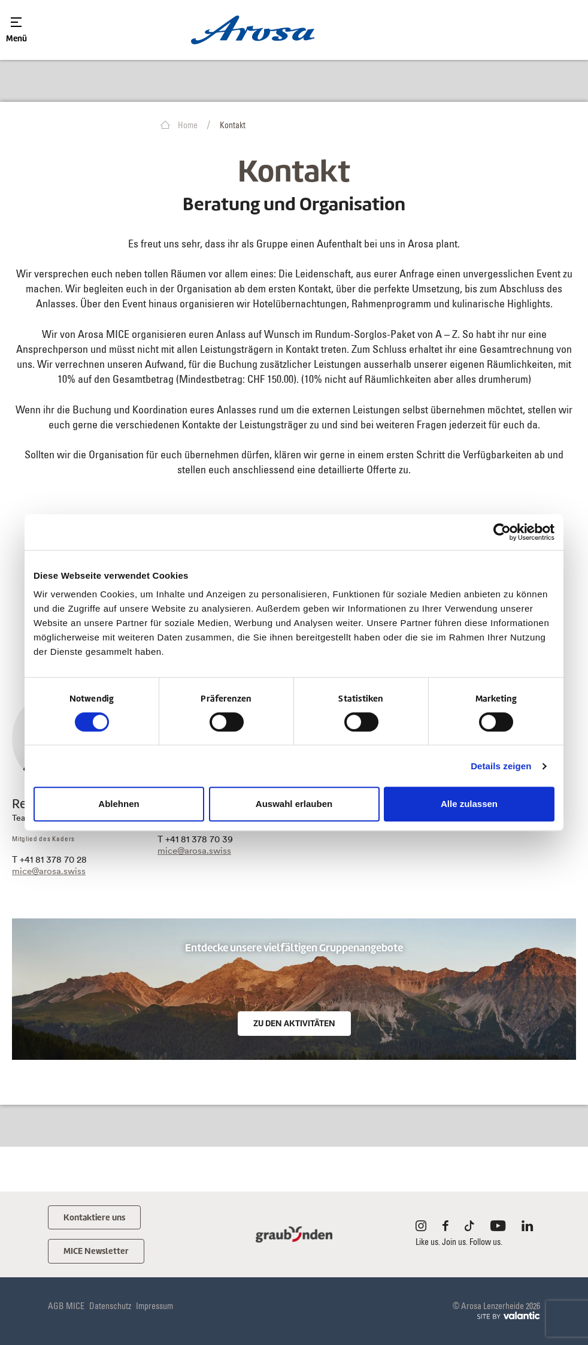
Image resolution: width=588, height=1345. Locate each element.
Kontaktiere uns (96, 1217)
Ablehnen (118, 804)
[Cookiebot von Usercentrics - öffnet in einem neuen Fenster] (502, 532)
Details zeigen (501, 766)
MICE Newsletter (97, 1252)
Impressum (154, 1307)
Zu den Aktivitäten (294, 1023)
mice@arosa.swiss (49, 870)
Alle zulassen (469, 804)
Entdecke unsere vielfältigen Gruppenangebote (294, 948)
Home (179, 125)
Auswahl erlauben (294, 804)
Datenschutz (110, 1307)
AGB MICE (66, 1307)
